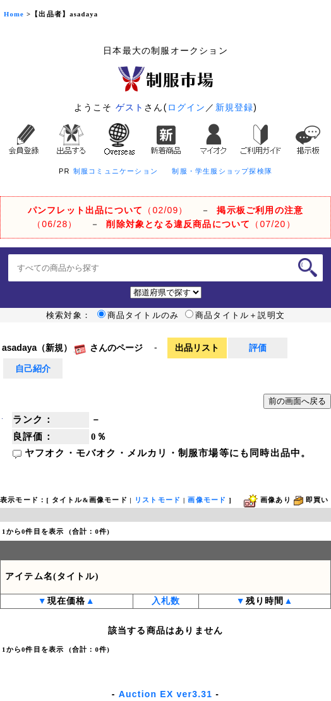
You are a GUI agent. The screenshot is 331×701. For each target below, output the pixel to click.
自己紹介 (33, 368)
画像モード (207, 500)
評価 (258, 348)
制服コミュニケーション (115, 171)
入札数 (166, 601)
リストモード (158, 500)
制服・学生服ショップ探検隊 (222, 171)
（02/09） (108, 210)
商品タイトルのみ (138, 315)
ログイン (186, 107)
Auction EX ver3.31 (165, 694)
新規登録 (234, 107)
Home (14, 14)
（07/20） (200, 224)
